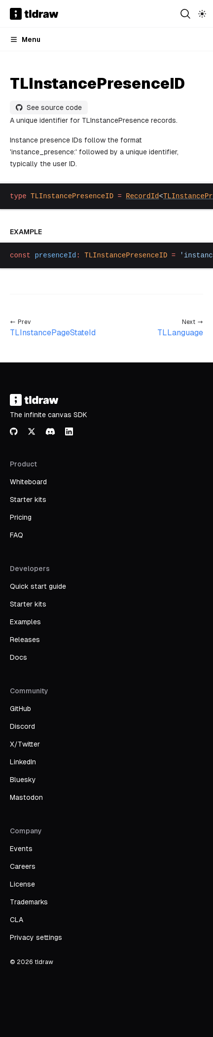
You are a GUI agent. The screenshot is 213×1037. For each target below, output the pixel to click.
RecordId (142, 196)
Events (21, 849)
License (22, 884)
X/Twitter (25, 744)
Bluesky (23, 780)
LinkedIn (23, 762)
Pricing (21, 517)
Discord (22, 726)
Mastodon (26, 797)
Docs (18, 657)
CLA (16, 920)
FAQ (16, 535)
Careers (23, 866)
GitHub (20, 709)
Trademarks (29, 902)
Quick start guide (38, 586)
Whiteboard (28, 482)
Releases (25, 640)
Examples (25, 622)
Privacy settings (36, 937)
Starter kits (28, 499)
